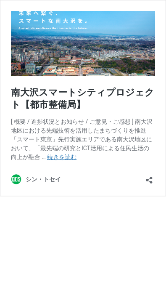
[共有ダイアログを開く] (149, 177)
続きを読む (61, 157)
